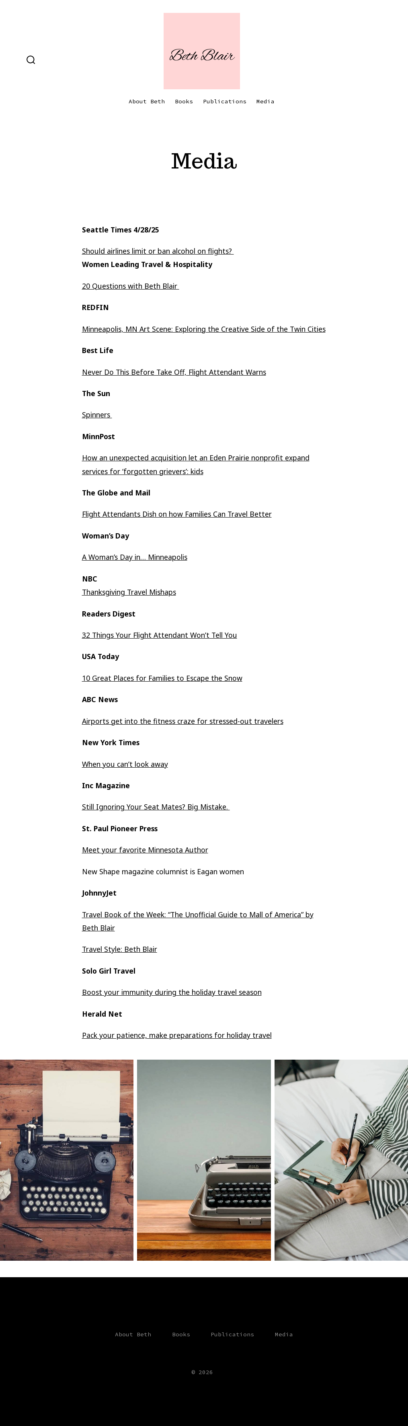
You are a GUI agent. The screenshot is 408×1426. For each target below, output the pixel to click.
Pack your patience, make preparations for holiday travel (177, 1035)
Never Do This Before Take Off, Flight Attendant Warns (174, 372)
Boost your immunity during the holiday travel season (172, 992)
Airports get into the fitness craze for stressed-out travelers (182, 721)
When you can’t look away (125, 764)
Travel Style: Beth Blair (119, 949)
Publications (224, 101)
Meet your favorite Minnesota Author (145, 850)
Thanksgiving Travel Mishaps (129, 592)
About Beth (147, 101)
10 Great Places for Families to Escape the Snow (162, 678)
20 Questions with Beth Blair (130, 286)
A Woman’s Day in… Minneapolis (134, 557)
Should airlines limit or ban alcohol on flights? (158, 251)
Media (265, 101)
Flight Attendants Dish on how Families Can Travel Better (177, 514)
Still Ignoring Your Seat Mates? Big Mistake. (156, 807)
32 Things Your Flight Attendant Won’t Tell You (159, 635)
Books (184, 101)
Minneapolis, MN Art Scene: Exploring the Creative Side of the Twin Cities (204, 329)
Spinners (97, 414)
